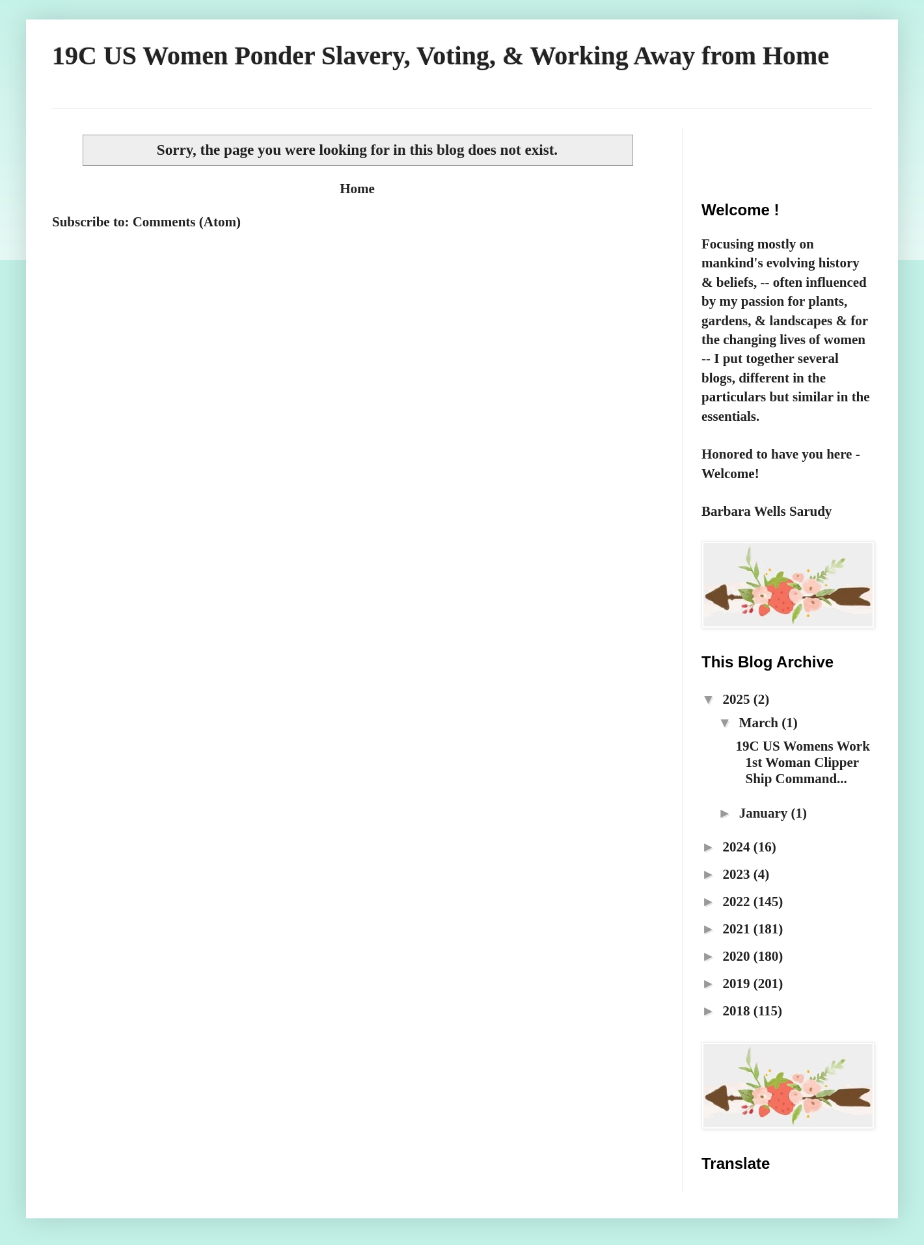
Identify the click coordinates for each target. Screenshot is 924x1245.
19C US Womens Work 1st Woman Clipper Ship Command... (802, 762)
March (760, 722)
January (765, 813)
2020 (737, 956)
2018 (737, 1011)
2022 (737, 901)
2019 (737, 983)
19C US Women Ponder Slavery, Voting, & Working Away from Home (440, 55)
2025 (737, 699)
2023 (737, 874)
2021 (737, 929)
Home (357, 188)
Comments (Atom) (187, 222)
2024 (737, 847)
